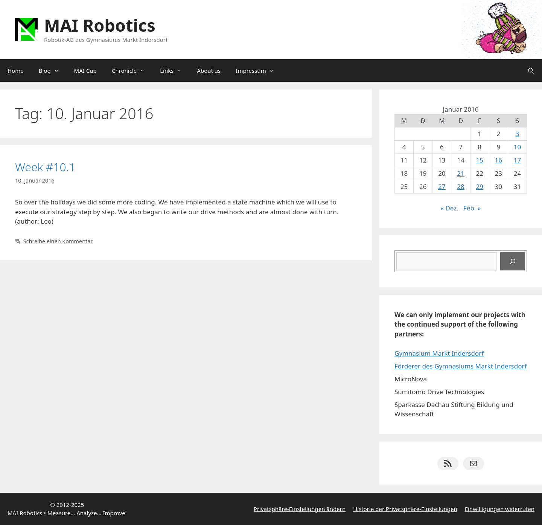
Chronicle (132, 70)
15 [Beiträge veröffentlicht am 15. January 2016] (479, 160)
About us (209, 70)
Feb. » (472, 208)
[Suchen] (512, 261)
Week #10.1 (45, 167)
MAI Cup (85, 70)
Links (174, 70)
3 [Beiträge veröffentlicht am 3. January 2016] (517, 133)
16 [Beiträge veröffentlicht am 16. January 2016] (498, 160)
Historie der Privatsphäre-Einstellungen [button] (405, 509)
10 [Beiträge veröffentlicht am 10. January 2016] (517, 147)
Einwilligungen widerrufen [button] (499, 509)
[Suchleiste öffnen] (531, 70)
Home (16, 70)
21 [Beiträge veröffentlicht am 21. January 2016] (460, 173)
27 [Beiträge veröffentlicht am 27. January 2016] (441, 186)
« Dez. (449, 208)
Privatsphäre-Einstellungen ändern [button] (300, 509)
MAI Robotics (99, 25)
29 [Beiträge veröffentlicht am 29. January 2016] (479, 186)
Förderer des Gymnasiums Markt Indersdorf (460, 366)
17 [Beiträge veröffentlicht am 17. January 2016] (517, 160)
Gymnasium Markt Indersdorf (439, 353)
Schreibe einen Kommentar (58, 241)
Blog (53, 70)
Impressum (259, 70)
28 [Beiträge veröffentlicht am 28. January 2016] (460, 186)
